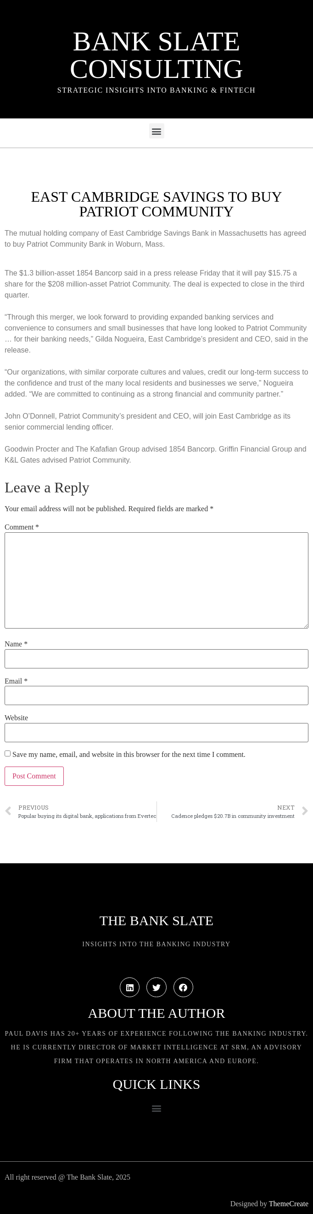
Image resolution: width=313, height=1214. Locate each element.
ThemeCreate (288, 1204)
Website (16, 718)
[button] (156, 130)
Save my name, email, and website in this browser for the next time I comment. (129, 754)
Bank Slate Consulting (156, 55)
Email (16, 681)
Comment (22, 527)
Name (16, 644)
